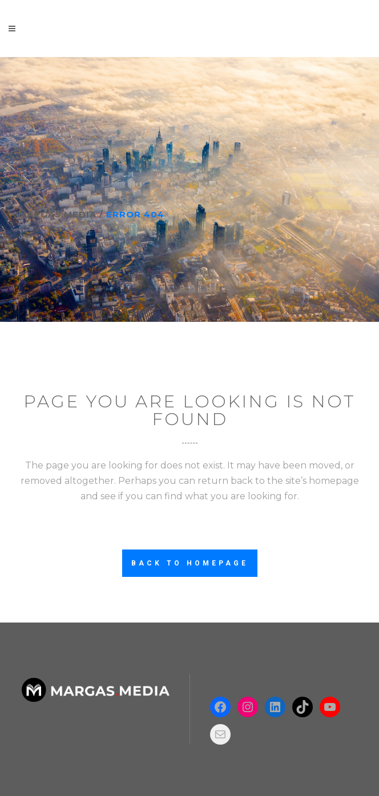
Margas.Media (57, 214)
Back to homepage (189, 563)
